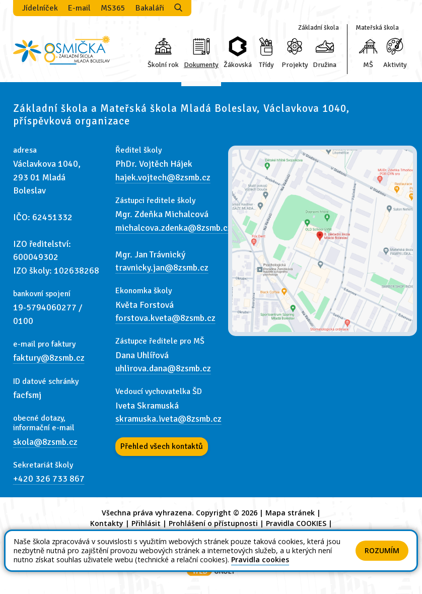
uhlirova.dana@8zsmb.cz (163, 368)
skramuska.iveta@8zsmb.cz (168, 418)
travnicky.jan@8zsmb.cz (161, 267)
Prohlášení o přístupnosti (213, 523)
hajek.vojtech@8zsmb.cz (162, 177)
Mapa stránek (290, 512)
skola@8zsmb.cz (45, 441)
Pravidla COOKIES (296, 523)
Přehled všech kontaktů (161, 446)
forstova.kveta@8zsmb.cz (165, 317)
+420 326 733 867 (49, 478)
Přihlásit (146, 523)
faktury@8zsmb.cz (49, 357)
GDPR (211, 534)
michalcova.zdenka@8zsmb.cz (173, 227)
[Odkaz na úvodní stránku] (61, 49)
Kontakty (106, 523)
